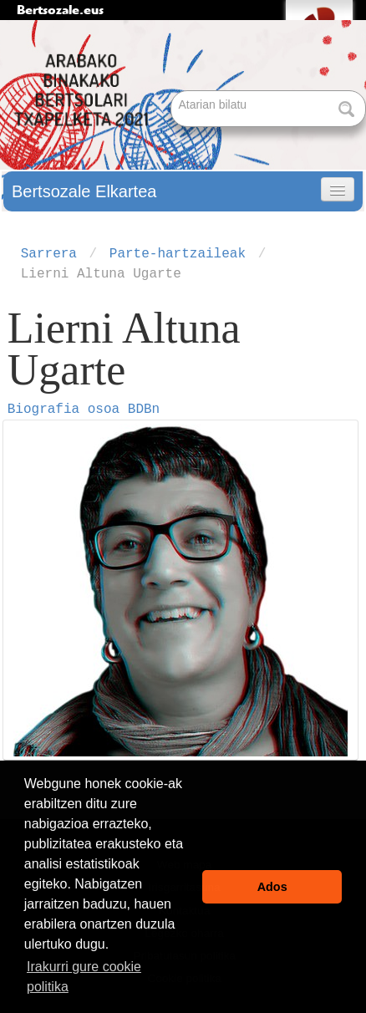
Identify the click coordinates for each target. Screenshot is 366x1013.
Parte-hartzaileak (177, 254)
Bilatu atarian (172, 91)
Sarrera (49, 254)
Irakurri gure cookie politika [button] (84, 977)
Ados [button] (272, 886)
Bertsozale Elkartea (84, 191)
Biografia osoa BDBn (84, 409)
